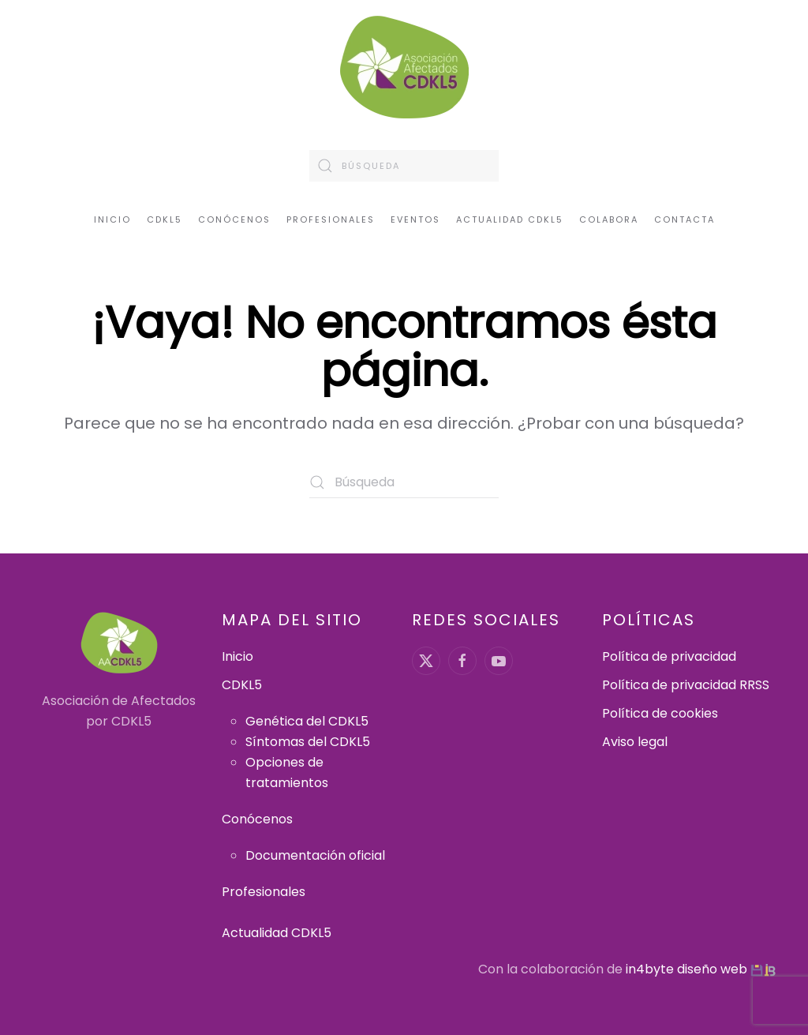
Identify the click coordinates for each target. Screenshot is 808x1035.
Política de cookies (660, 713)
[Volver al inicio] (404, 67)
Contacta (684, 219)
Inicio (112, 219)
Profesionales (330, 219)
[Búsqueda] (404, 166)
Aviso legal (635, 742)
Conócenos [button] (234, 219)
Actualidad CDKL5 (509, 219)
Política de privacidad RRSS (685, 685)
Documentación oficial (315, 855)
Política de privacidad (669, 656)
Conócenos (257, 819)
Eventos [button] (415, 219)
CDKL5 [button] (164, 219)
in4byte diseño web (686, 969)
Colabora (608, 219)
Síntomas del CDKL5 (307, 742)
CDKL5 (242, 685)
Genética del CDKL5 (306, 721)
